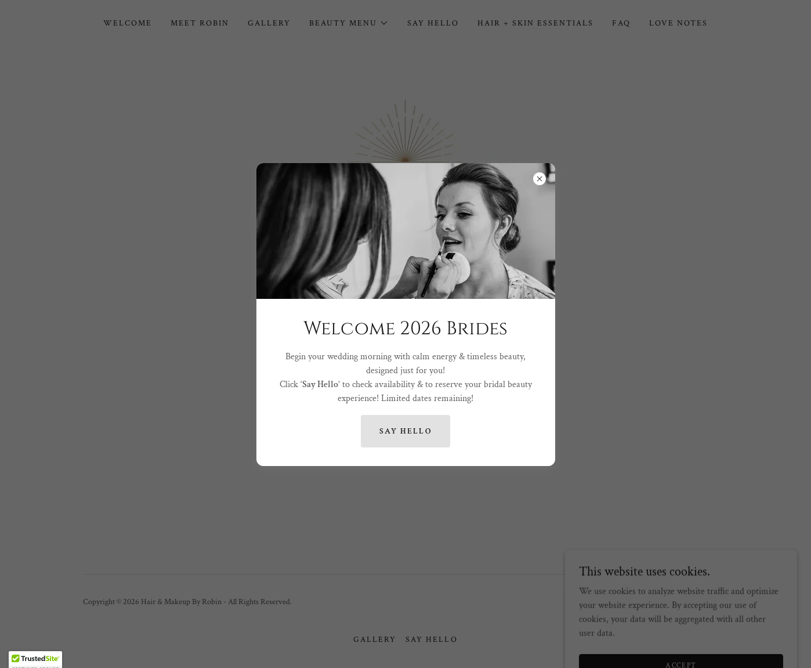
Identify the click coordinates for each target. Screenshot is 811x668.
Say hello (405, 431)
